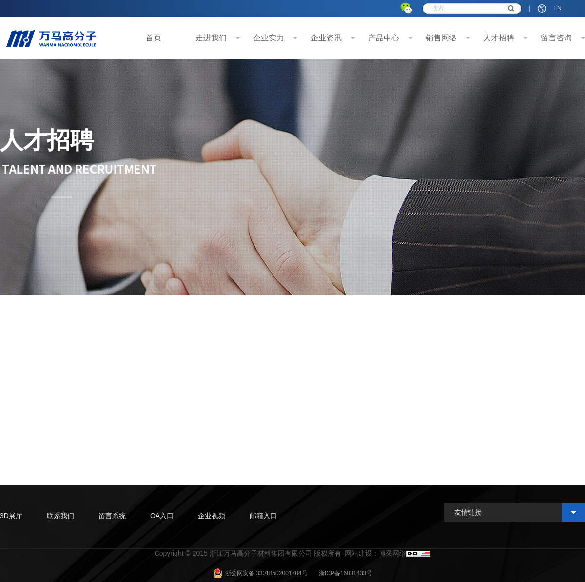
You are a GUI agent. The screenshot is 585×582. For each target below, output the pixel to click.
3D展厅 (11, 516)
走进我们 (211, 38)
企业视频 (211, 516)
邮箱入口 (263, 516)
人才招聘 (498, 38)
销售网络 (441, 38)
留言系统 (112, 516)
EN (557, 8)
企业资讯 (326, 38)
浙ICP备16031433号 (345, 573)
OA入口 (162, 516)
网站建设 (358, 553)
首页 (153, 38)
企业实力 (268, 38)
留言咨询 (556, 38)
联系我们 (60, 516)
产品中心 (383, 38)
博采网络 (392, 553)
